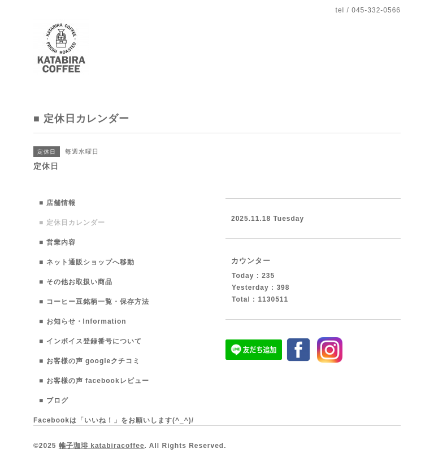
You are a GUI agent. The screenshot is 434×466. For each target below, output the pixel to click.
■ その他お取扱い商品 (75, 282)
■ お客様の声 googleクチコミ (89, 361)
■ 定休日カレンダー (72, 223)
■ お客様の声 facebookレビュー (94, 381)
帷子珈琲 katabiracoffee (102, 446)
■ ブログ (53, 400)
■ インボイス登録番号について (90, 341)
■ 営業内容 (57, 242)
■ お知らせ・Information (83, 321)
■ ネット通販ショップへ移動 (86, 262)
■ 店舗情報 (57, 203)
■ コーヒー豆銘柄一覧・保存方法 (94, 302)
